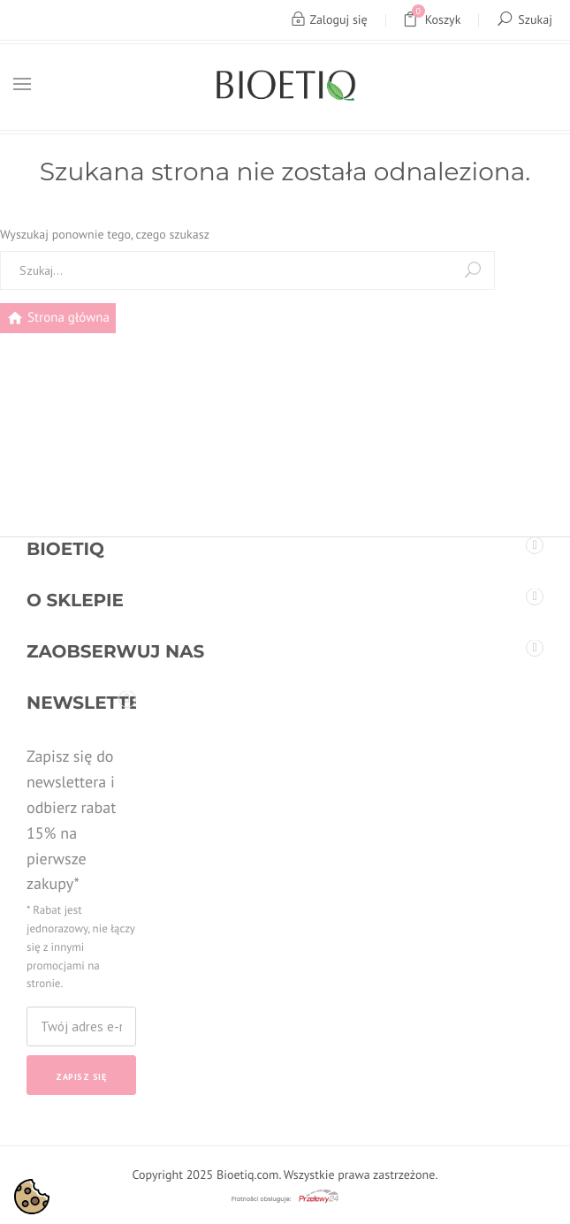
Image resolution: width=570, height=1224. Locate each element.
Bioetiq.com (247, 1174)
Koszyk (432, 20)
